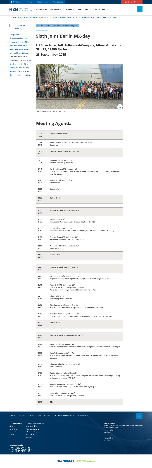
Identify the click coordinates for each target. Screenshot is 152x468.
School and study (31, 432)
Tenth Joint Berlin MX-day (19, 71)
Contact (13, 415)
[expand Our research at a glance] (40, 18)
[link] (139, 416)
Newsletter (83, 415)
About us (82, 9)
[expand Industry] (21, 18)
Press (30, 2)
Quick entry (131, 2)
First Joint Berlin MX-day (19, 38)
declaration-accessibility (65, 415)
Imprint (22, 415)
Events (12, 435)
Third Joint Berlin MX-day (19, 46)
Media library (14, 429)
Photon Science (47, 17)
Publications (58, 2)
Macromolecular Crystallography (67, 17)
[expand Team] (101, 18)
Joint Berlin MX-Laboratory (90, 17)
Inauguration (14, 35)
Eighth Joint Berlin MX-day (19, 64)
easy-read (48, 415)
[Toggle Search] (139, 9)
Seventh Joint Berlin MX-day (20, 60)
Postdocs (29, 437)
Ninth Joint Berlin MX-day (19, 68)
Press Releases (15, 432)
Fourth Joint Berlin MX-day (19, 49)
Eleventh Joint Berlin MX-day (20, 75)
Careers (69, 9)
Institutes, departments (30, 17)
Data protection (35, 415)
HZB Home (10, 18)
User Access (98, 9)
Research (41, 9)
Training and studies (32, 429)
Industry (55, 9)
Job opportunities (31, 426)
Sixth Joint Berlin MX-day (111, 17)
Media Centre (42, 2)
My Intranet (18, 2)
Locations (107, 440)
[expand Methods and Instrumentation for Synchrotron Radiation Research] (79, 18)
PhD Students (30, 435)
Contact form (109, 438)
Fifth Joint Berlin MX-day (19, 53)
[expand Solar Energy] (54, 18)
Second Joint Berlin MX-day (20, 42)
